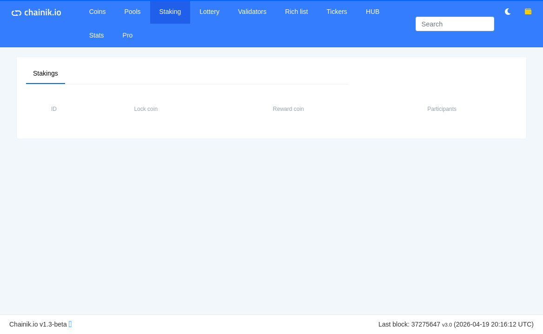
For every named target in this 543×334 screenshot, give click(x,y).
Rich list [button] (296, 11)
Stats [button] (96, 35)
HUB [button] (373, 11)
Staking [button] (170, 11)
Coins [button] (97, 11)
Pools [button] (133, 11)
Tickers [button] (336, 11)
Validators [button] (252, 11)
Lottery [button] (209, 11)
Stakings (45, 73)
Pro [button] (128, 35)
